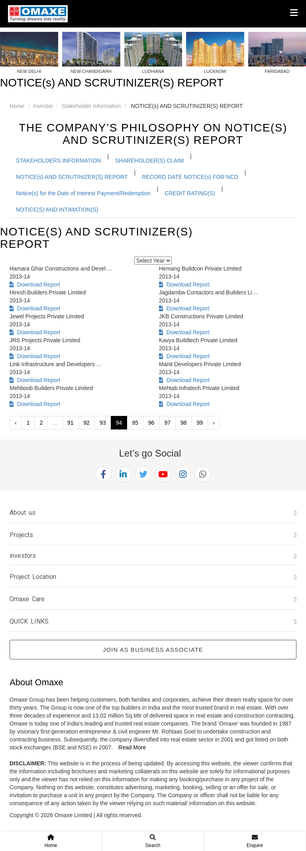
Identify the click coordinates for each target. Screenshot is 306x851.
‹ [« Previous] (16, 423)
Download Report (35, 284)
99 (200, 423)
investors (23, 555)
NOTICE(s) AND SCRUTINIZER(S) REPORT (72, 177)
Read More (132, 747)
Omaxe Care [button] (27, 599)
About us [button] (22, 512)
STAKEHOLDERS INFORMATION (58, 160)
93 (103, 423)
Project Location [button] (33, 576)
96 (151, 423)
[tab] (153, 513)
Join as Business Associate (153, 649)
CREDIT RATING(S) (190, 193)
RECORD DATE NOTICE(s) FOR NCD (190, 177)
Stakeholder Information (91, 106)
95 (135, 423)
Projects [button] (21, 535)
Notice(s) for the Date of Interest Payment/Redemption (83, 193)
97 (167, 423)
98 (183, 423)
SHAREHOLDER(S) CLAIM (149, 160)
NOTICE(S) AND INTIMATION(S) (57, 209)
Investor (43, 106)
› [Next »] (214, 423)
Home (17, 106)
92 (87, 423)
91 (70, 423)
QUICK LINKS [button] (29, 621)
